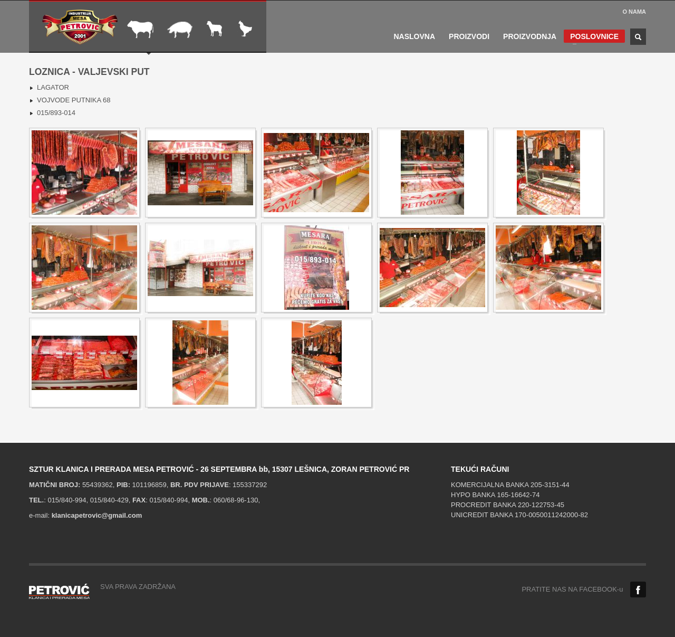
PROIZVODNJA (529, 36)
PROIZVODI (469, 36)
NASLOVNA (415, 36)
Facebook (638, 589)
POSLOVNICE (591, 37)
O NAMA (634, 11)
